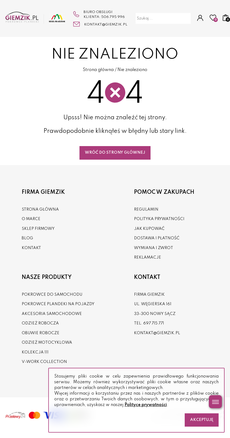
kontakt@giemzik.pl (105, 24)
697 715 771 (153, 323)
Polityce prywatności (145, 405)
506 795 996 (113, 17)
